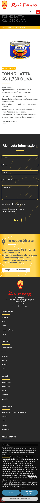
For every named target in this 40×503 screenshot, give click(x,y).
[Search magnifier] (31, 11)
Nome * (5, 157)
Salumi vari (5, 395)
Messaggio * (7, 187)
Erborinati (4, 360)
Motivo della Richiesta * (10, 180)
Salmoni (4, 417)
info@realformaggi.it (22, 306)
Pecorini (4, 364)
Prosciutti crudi (6, 382)
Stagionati (5, 356)
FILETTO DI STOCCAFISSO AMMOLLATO (14, 412)
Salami (4, 390)
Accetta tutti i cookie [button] (29, 492)
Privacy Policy (6, 204)
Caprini (4, 368)
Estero (4, 321)
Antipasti (4, 425)
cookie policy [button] (32, 476)
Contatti (4, 334)
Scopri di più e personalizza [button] (20, 498)
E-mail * (5, 172)
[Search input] (15, 11)
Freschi (4, 352)
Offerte (4, 325)
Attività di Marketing (8, 209)
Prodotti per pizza (8, 68)
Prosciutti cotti (6, 386)
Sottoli (4, 421)
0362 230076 (21, 302)
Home (3, 27)
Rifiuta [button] (11, 492)
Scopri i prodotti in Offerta (16, 270)
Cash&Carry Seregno (8, 330)
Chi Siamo (5, 317)
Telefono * (6, 165)
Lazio (4, 124)
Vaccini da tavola (7, 347)
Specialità (5, 399)
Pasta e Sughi (6, 429)
